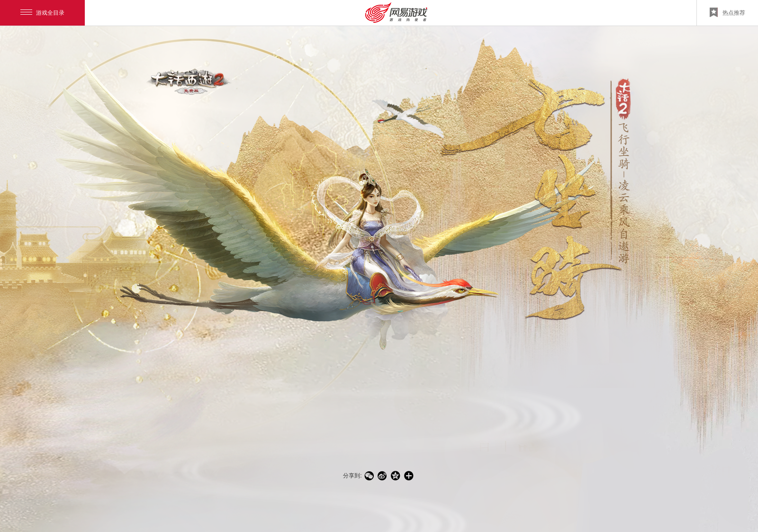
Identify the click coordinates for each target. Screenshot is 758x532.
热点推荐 (727, 12)
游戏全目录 (42, 12)
